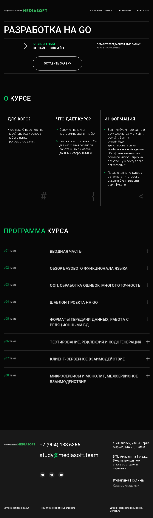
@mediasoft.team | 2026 (17, 508)
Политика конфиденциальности (58, 508)
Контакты (143, 10)
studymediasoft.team (69, 459)
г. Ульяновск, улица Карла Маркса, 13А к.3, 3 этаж (131, 449)
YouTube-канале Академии (126, 149)
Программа (124, 10)
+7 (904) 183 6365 (60, 448)
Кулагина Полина (128, 484)
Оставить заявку (101, 10)
